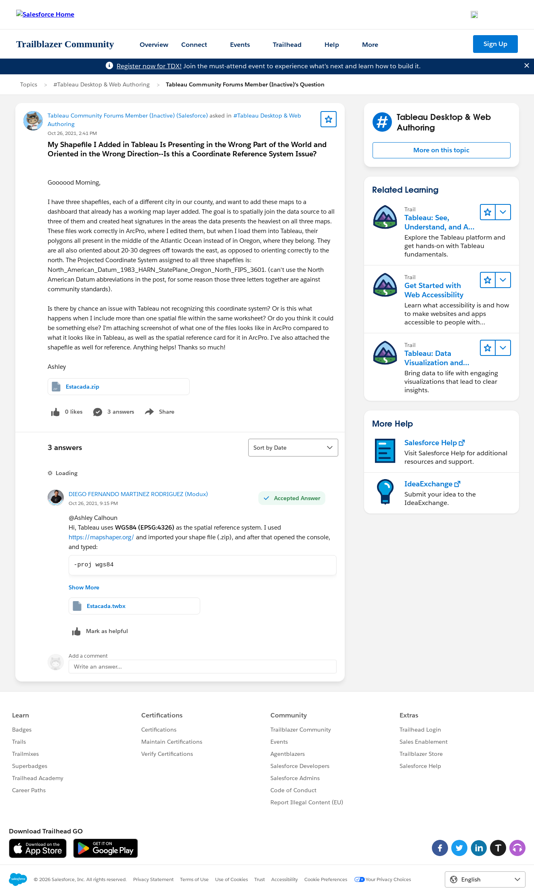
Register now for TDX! (149, 66)
